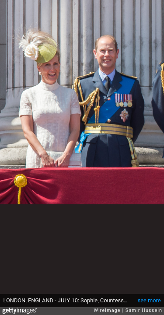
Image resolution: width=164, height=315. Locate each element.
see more (149, 300)
